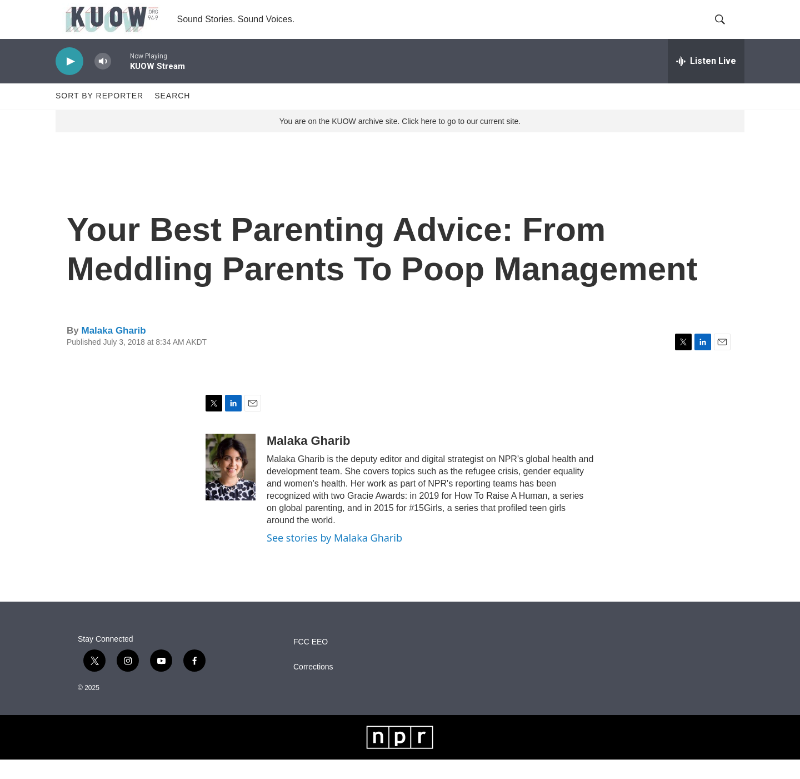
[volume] (102, 80)
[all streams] (706, 80)
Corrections (313, 686)
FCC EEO (310, 661)
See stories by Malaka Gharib (334, 557)
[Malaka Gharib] (231, 486)
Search (172, 115)
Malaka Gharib (113, 350)
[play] (69, 81)
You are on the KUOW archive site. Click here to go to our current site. (400, 140)
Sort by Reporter (99, 115)
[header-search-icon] (726, 29)
